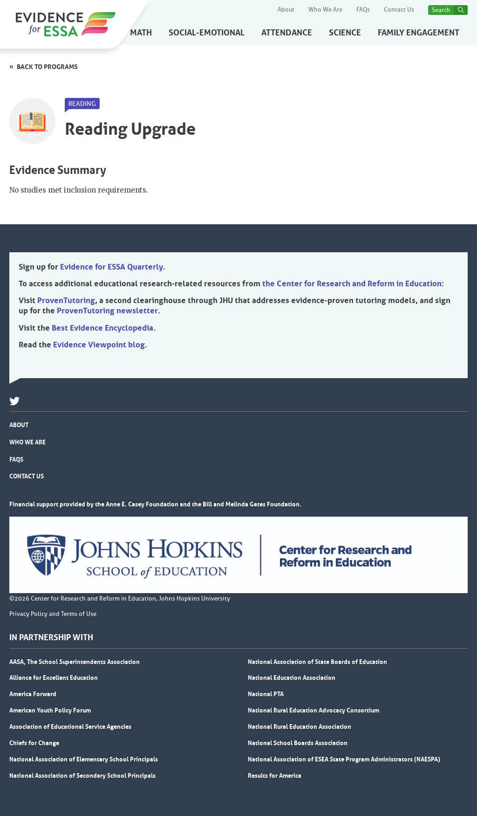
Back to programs (47, 66)
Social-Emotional (207, 33)
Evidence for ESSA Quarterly (111, 267)
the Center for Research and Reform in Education (352, 283)
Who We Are (325, 10)
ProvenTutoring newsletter (107, 310)
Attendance (286, 33)
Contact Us (399, 10)
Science (345, 33)
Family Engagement (418, 33)
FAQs (363, 10)
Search (441, 10)
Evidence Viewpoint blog (99, 344)
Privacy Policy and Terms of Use (52, 614)
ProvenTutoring (66, 300)
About (286, 10)
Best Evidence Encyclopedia (102, 328)
